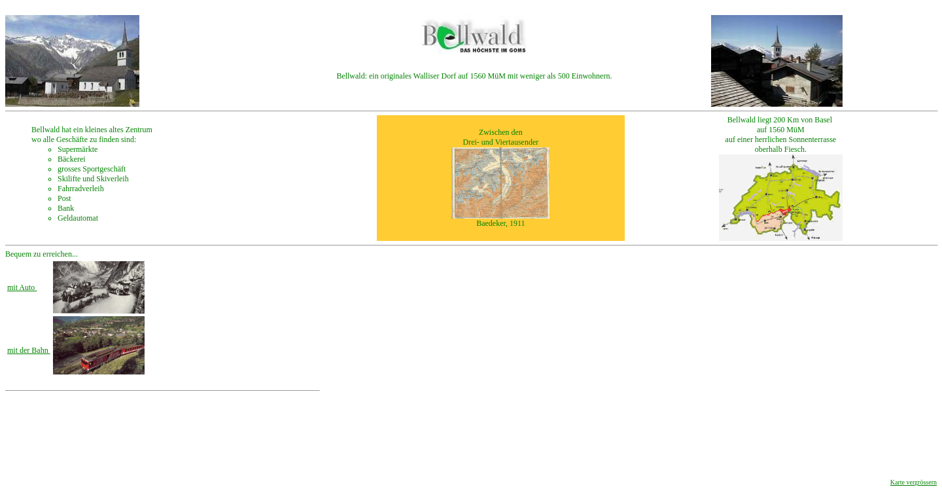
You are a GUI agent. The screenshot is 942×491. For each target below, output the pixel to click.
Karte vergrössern (913, 482)
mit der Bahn (28, 350)
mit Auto (22, 287)
